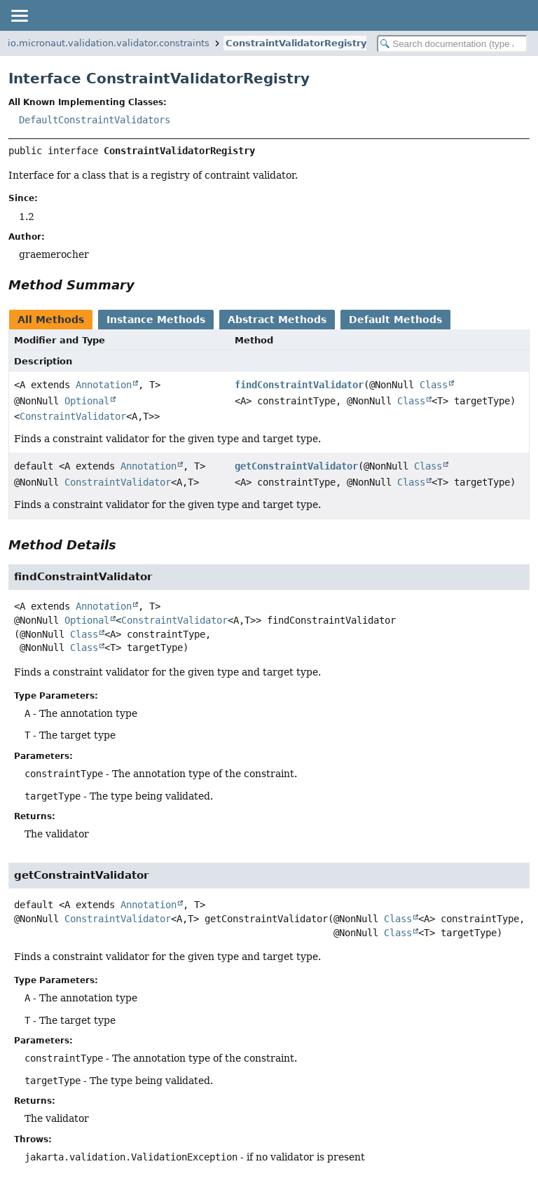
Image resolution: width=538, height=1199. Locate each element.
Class (434, 384)
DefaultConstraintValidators (94, 119)
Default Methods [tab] (395, 319)
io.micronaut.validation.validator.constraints (108, 43)
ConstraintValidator (73, 416)
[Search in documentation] (452, 44)
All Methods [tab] (51, 319)
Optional (86, 400)
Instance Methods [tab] (155, 319)
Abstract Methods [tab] (277, 319)
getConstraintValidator (296, 466)
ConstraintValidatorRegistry (296, 43)
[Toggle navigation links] (19, 15)
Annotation (104, 384)
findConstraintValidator (299, 384)
